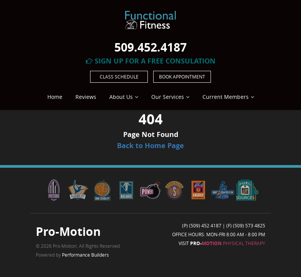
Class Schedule (119, 76)
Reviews (85, 96)
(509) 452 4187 (205, 225)
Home (54, 96)
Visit (222, 243)
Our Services (167, 96)
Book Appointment (182, 76)
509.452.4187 (150, 47)
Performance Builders (85, 255)
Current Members (225, 96)
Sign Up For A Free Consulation (151, 61)
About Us (121, 96)
